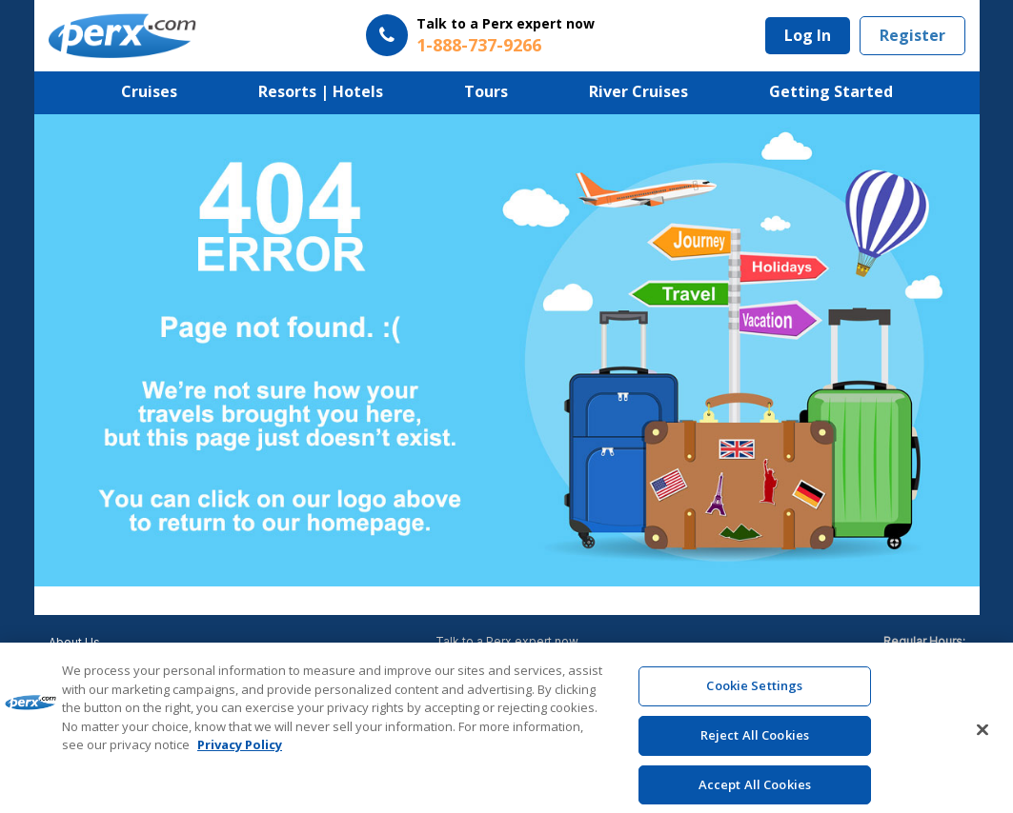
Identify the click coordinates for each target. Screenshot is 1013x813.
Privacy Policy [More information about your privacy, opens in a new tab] (239, 753)
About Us (74, 642)
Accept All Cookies (755, 792)
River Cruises (638, 91)
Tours (486, 91)
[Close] (982, 739)
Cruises (149, 91)
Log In (807, 35)
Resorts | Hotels (320, 91)
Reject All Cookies (754, 743)
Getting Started (831, 91)
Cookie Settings (754, 694)
